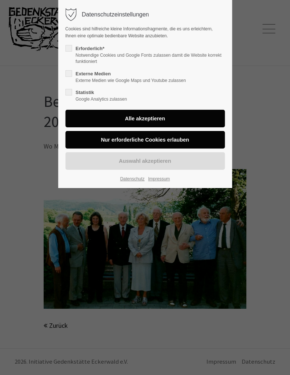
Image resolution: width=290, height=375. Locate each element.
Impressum (159, 178)
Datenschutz (132, 178)
